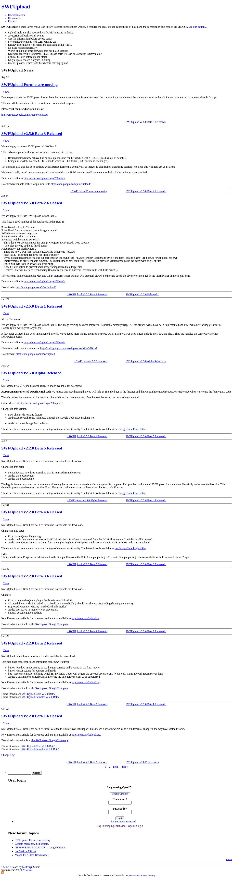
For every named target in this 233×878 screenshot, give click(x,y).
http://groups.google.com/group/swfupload (24, 114)
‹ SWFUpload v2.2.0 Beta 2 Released (87, 762)
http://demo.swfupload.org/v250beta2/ (44, 281)
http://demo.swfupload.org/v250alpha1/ (41, 403)
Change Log (8, 754)
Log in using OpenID (108, 825)
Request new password (123, 821)
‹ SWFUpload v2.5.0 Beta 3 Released (87, 294)
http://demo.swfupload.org (86, 618)
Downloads (14, 18)
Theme (5, 866)
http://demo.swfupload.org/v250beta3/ (44, 178)
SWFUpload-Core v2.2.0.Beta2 (38, 693)
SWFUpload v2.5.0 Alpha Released (31, 373)
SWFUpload (15, 7)
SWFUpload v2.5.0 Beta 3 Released (31, 133)
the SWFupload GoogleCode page (49, 624)
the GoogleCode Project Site (130, 548)
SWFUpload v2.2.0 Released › (142, 294)
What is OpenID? (120, 793)
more (229, 859)
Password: (120, 808)
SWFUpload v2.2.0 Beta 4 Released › (146, 500)
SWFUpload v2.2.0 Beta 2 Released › (146, 631)
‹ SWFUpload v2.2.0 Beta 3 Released (87, 704)
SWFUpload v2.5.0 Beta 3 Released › (146, 121)
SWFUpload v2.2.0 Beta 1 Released (31, 716)
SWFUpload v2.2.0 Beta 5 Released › (146, 436)
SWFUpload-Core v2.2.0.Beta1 (38, 746)
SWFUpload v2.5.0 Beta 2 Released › (146, 191)
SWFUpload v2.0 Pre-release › (142, 762)
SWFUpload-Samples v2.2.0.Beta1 (40, 749)
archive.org (150, 875)
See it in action (196, 26)
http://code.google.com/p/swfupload (35, 353)
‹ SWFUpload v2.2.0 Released (90, 361)
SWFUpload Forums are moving (29, 84)
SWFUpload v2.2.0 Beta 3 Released (31, 576)
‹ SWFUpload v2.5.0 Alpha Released (87, 500)
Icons (15, 866)
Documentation (16, 15)
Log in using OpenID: (120, 787)
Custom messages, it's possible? (32, 843)
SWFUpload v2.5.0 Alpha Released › (146, 361)
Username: (120, 799)
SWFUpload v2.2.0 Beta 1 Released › (146, 704)
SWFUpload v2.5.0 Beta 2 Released (31, 203)
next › (116, 766)
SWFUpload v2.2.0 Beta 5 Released (31, 448)
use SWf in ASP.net (25, 851)
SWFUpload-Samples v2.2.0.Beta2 (40, 697)
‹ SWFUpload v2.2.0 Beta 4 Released (87, 631)
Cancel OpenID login (131, 825)
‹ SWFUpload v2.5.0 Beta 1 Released (87, 436)
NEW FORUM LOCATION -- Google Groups (40, 847)
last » (125, 766)
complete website (132, 875)
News (6, 91)
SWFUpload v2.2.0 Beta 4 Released (31, 512)
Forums (12, 21)
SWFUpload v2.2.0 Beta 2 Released (31, 643)
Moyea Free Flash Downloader (31, 854)
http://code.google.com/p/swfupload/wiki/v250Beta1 (68, 348)
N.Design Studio (31, 866)
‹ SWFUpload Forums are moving (88, 191)
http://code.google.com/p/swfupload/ (71, 183)
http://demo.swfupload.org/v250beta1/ (44, 342)
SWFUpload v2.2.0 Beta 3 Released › (146, 564)
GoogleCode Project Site (132, 429)
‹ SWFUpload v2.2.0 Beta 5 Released (87, 564)
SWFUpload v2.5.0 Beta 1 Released (31, 306)
